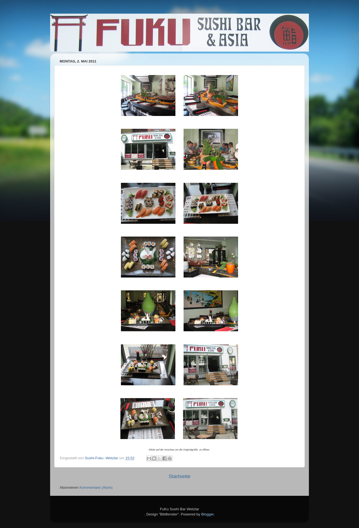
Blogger (207, 514)
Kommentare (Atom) (96, 487)
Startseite (179, 476)
